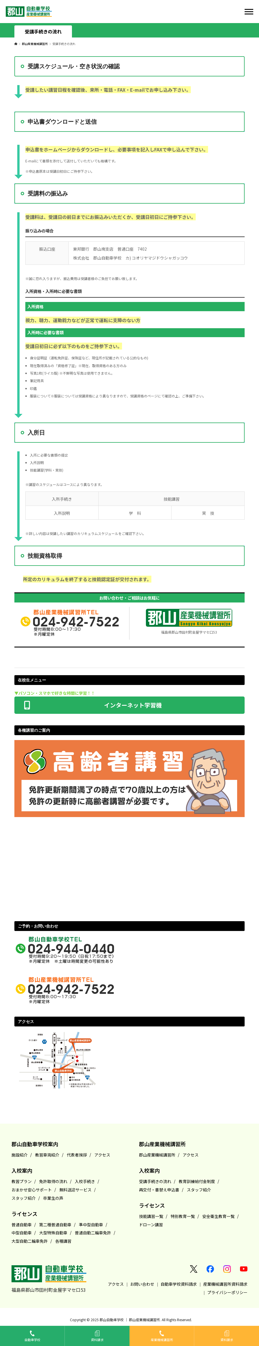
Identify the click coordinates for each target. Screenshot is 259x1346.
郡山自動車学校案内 (35, 1144)
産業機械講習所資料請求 (225, 1284)
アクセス (116, 1284)
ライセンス (24, 1214)
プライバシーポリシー (227, 1292)
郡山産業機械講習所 (35, 44)
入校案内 (22, 1170)
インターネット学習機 (129, 703)
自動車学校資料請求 (179, 1284)
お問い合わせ (142, 1284)
